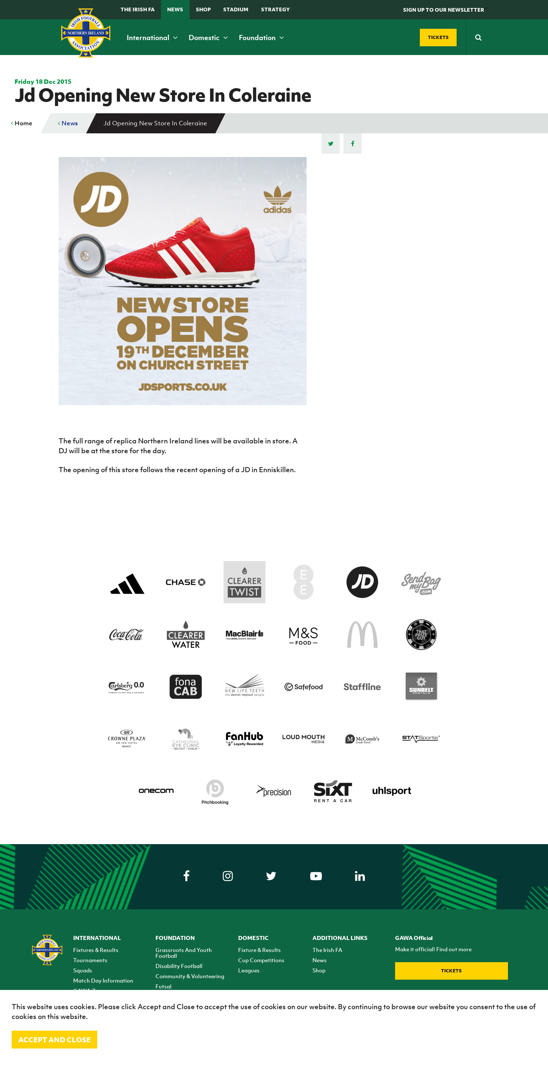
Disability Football (178, 965)
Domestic (208, 37)
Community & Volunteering (189, 976)
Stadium (235, 9)
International (152, 37)
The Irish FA (138, 9)
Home (21, 123)
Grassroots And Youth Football (183, 952)
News (175, 9)
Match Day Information (103, 980)
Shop (203, 9)
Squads (82, 970)
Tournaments (90, 960)
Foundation (261, 37)
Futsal (163, 986)
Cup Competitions (261, 960)
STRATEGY (275, 9)
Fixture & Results (259, 949)
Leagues (249, 970)
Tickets (451, 971)
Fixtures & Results (95, 949)
